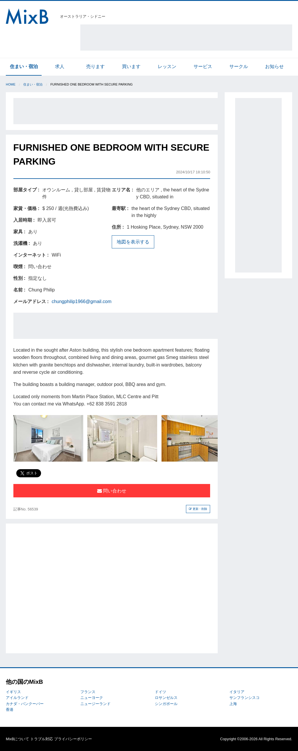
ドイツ (160, 692)
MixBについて (17, 739)
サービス (203, 66)
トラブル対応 (41, 739)
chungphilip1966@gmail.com (81, 301)
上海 (233, 704)
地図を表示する (133, 241)
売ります (95, 66)
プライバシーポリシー (73, 739)
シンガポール (166, 704)
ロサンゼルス (166, 697)
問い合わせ (111, 490)
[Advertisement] (186, 37)
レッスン (167, 66)
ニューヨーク (91, 697)
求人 (59, 66)
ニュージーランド (95, 704)
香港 (9, 709)
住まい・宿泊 (24, 66)
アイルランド (17, 697)
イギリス (13, 692)
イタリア (236, 692)
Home (10, 84)
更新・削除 (198, 508)
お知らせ (274, 66)
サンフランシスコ (244, 697)
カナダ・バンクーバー (25, 704)
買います (131, 66)
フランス (87, 692)
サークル (238, 66)
